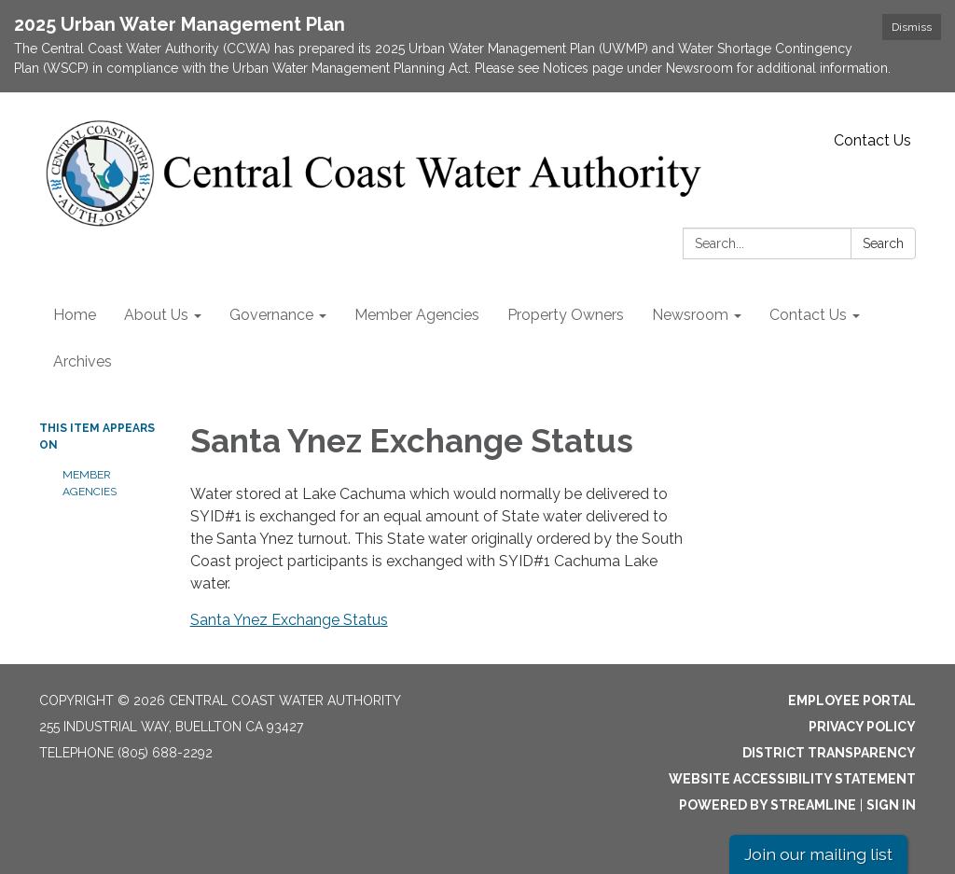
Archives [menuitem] (82, 361)
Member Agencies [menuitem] (416, 315)
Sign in (891, 805)
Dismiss (912, 27)
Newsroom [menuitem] (690, 315)
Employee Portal (852, 700)
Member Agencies (89, 483)
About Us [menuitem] (156, 315)
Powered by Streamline (767, 805)
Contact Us (872, 140)
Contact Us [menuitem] (808, 315)
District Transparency (829, 752)
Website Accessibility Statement (792, 778)
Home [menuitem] (74, 315)
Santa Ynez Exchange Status (289, 620)
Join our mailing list (818, 854)
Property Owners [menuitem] (565, 315)
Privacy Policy (862, 726)
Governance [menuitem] (271, 315)
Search (883, 243)
